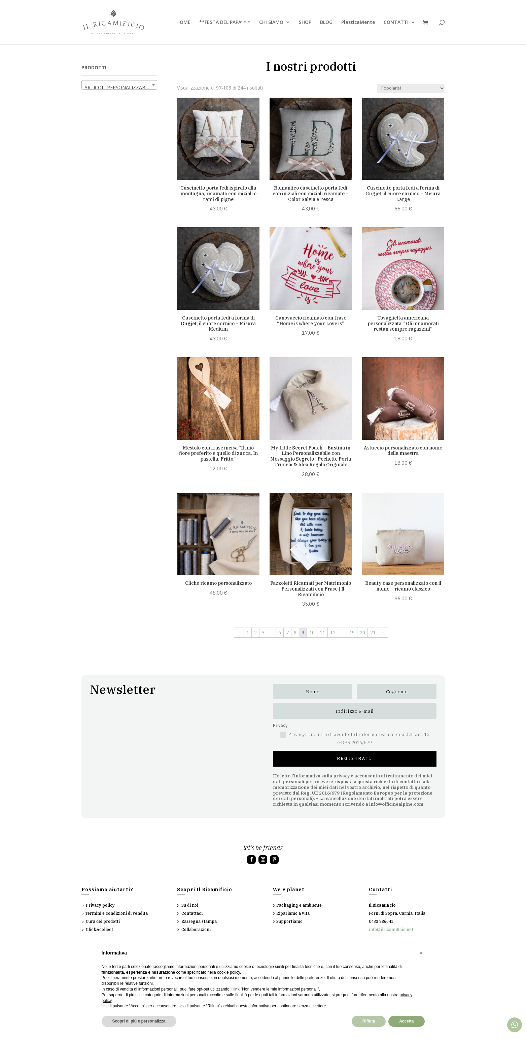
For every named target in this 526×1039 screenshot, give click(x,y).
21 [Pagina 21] (373, 632)
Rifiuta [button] (368, 1021)
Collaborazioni (196, 929)
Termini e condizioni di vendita (116, 913)
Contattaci (192, 913)
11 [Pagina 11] (322, 632)
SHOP (305, 22)
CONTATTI (396, 22)
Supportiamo (289, 921)
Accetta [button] (406, 1021)
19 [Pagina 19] (352, 632)
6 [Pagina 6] (279, 632)
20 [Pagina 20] (362, 632)
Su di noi (189, 905)
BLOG (326, 22)
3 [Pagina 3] (263, 632)
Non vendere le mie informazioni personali (279, 989)
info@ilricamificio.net (391, 929)
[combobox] (119, 85)
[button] (421, 953)
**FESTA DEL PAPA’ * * (224, 22)
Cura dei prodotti (103, 921)
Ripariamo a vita (293, 913)
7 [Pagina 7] (287, 632)
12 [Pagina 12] (333, 632)
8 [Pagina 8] (295, 632)
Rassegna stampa (199, 921)
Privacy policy (100, 905)
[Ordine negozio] (411, 88)
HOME (183, 22)
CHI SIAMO (271, 22)
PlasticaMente (358, 22)
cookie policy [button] (228, 972)
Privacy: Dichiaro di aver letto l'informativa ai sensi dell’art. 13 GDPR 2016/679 (354, 738)
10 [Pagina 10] (312, 632)
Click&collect (99, 929)
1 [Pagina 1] (247, 632)
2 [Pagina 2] (255, 632)
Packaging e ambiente (299, 905)
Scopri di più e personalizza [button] (139, 1021)
